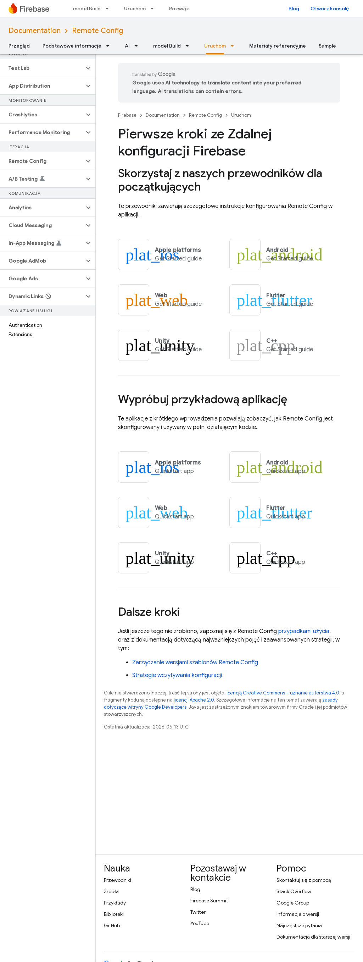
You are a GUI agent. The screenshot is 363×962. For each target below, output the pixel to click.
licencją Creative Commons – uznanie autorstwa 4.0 (282, 693)
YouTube (199, 923)
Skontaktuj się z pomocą (304, 880)
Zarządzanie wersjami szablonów (195, 662)
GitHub (112, 925)
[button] (42, 68)
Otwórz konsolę (330, 8)
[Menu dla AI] (138, 45)
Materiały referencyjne (277, 46)
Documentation (35, 30)
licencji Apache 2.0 (194, 700)
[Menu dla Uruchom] (154, 8)
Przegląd (19, 46)
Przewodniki (117, 880)
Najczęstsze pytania (299, 925)
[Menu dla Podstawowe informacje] (109, 45)
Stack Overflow (294, 891)
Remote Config (97, 30)
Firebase (127, 115)
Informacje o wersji (298, 914)
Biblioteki (114, 914)
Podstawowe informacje (72, 46)
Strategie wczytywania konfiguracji (177, 675)
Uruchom (135, 8)
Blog (294, 8)
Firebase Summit (209, 900)
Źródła (111, 891)
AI (127, 46)
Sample (327, 46)
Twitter (198, 912)
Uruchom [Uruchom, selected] (215, 46)
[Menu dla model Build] (109, 8)
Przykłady (115, 903)
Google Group (293, 903)
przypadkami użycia (303, 631)
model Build (87, 8)
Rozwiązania (184, 8)
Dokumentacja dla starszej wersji (313, 937)
